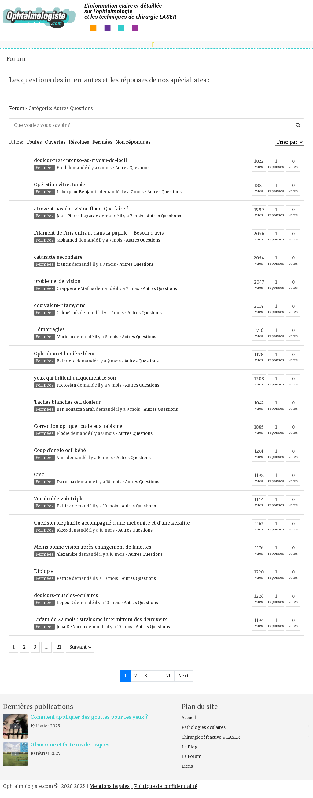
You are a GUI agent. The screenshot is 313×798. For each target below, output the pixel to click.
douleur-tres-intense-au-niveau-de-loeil (80, 160)
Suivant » (80, 647)
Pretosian (66, 385)
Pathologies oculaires (204, 727)
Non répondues (133, 142)
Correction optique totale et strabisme (78, 426)
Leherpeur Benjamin (78, 192)
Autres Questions (132, 167)
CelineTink (68, 312)
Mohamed (67, 240)
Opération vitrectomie (59, 184)
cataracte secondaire (58, 257)
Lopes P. (65, 602)
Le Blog (189, 747)
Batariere (66, 361)
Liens (187, 766)
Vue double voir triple (59, 499)
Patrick (64, 506)
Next (183, 676)
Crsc (39, 474)
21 (59, 647)
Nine (61, 457)
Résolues (79, 142)
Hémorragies (49, 329)
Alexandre (67, 554)
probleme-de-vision (57, 281)
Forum (16, 58)
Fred (61, 167)
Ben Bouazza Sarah (76, 409)
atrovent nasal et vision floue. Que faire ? (81, 209)
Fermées (102, 142)
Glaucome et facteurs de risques (70, 744)
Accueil (189, 717)
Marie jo (65, 337)
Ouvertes (55, 142)
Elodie (63, 433)
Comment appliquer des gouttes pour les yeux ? (89, 717)
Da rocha (65, 481)
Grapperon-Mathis (75, 288)
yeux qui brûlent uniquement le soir (75, 378)
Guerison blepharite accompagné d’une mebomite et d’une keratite (112, 523)
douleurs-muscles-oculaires (66, 595)
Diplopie (44, 571)
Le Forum (191, 756)
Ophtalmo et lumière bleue (65, 354)
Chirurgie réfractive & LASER (211, 737)
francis (64, 264)
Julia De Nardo (71, 626)
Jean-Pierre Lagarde (77, 216)
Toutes (34, 142)
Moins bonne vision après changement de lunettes (92, 547)
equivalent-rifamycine (60, 305)
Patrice (64, 578)
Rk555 (62, 530)
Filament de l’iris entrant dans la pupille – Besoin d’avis (99, 233)
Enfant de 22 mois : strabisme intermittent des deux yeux (100, 619)
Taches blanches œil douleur (67, 402)
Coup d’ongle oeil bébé (60, 450)
